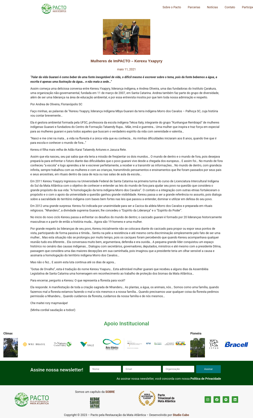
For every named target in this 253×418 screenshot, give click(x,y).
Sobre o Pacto (172, 7)
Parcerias (194, 7)
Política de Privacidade (205, 378)
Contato (230, 7)
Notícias (212, 7)
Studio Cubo (181, 415)
